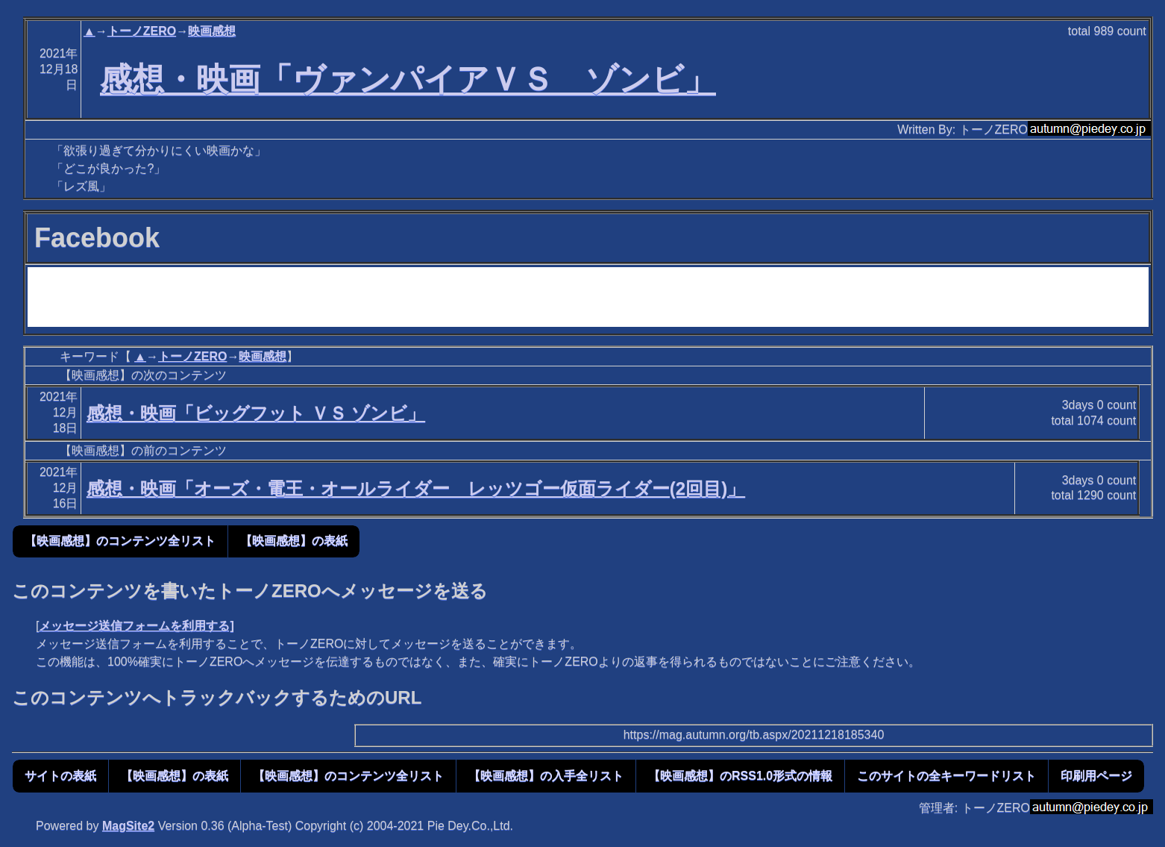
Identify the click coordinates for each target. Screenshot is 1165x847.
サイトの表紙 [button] (60, 775)
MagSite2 (128, 825)
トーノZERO (141, 31)
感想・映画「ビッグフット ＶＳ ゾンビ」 (256, 413)
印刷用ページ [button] (1096, 775)
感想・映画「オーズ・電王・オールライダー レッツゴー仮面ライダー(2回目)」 (416, 488)
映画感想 (212, 31)
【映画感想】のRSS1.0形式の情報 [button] (740, 775)
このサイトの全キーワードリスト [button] (946, 775)
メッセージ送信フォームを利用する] (136, 625)
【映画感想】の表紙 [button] (294, 540)
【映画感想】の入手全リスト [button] (546, 775)
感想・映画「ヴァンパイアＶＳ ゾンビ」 (408, 79)
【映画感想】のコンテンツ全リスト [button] (120, 540)
